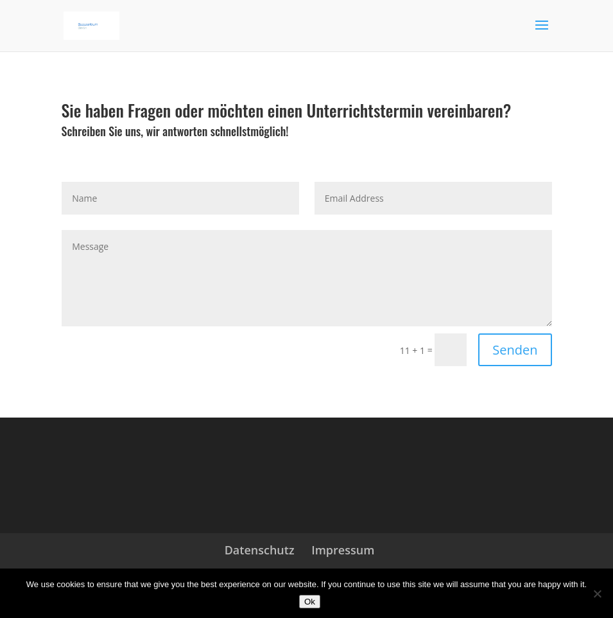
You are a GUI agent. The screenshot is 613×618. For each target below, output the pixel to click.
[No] (597, 593)
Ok (309, 601)
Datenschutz (260, 550)
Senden (514, 349)
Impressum (342, 550)
